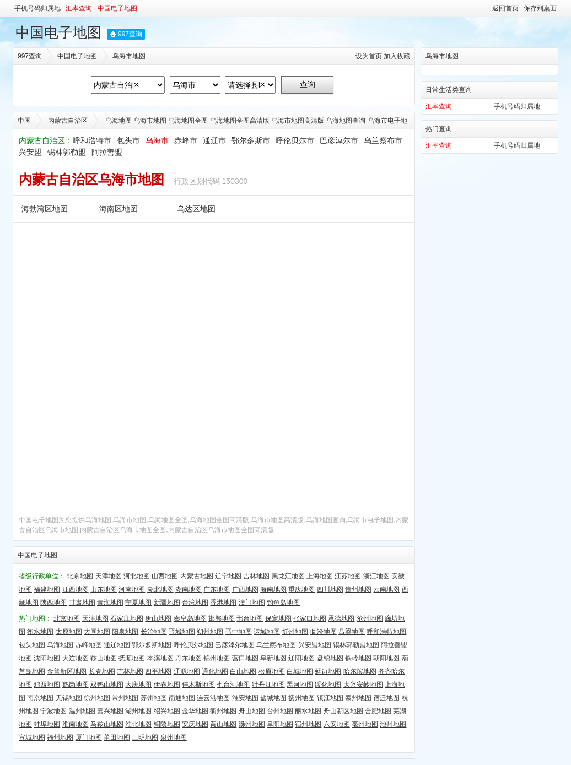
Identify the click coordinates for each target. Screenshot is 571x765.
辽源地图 (187, 671)
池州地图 (393, 724)
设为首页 (368, 56)
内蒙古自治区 (68, 120)
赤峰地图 (89, 645)
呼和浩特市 (92, 140)
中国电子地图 (117, 8)
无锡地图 (69, 698)
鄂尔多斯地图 (151, 645)
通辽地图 (117, 645)
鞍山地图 (103, 658)
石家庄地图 (126, 618)
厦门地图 (89, 737)
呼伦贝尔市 (295, 140)
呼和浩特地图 (386, 632)
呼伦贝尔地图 (193, 645)
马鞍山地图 (106, 724)
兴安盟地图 (314, 645)
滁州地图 (252, 724)
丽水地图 (308, 711)
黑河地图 (300, 684)
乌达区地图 (196, 208)
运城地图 (267, 632)
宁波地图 (53, 711)
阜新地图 (273, 658)
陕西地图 (53, 602)
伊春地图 (167, 684)
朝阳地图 (386, 658)
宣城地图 (32, 737)
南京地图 (40, 698)
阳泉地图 (125, 632)
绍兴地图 (167, 711)
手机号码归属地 (37, 8)
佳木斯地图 (198, 684)
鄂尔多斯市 (250, 140)
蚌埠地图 (47, 724)
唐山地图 (158, 618)
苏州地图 (154, 698)
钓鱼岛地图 (283, 602)
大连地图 (75, 658)
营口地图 (245, 658)
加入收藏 (397, 56)
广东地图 (216, 589)
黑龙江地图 (288, 576)
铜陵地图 (167, 724)
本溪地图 (160, 658)
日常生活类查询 (448, 90)
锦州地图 (216, 658)
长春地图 (102, 671)
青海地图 (110, 602)
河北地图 (136, 576)
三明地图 (145, 737)
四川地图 (330, 589)
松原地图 (271, 671)
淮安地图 (245, 698)
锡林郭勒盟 (66, 152)
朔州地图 (210, 632)
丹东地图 (188, 658)
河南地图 (131, 589)
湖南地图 (188, 589)
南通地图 (182, 698)
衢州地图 (223, 711)
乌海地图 (60, 645)
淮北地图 (138, 724)
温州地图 (82, 711)
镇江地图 (330, 698)
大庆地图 (138, 684)
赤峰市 (185, 140)
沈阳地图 (47, 658)
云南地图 (386, 589)
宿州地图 (308, 724)
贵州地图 (358, 589)
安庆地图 (195, 724)
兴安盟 (30, 152)
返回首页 (505, 8)
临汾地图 (323, 632)
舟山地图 (252, 711)
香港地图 (223, 602)
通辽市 (214, 140)
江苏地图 (348, 576)
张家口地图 (309, 618)
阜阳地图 (280, 724)
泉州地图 (173, 737)
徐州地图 (97, 698)
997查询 (130, 34)
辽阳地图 (301, 658)
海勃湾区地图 (44, 208)
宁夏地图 (138, 602)
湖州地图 (138, 711)
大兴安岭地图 (363, 684)
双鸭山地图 (106, 684)
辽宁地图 (228, 576)
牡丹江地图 (268, 684)
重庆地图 (301, 589)
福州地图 (60, 737)
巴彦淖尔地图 (235, 645)
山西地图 (165, 576)
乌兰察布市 (383, 140)
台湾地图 (195, 602)
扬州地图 (301, 698)
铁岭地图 (358, 658)
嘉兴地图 (110, 711)
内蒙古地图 (196, 576)
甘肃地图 (82, 602)
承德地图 (341, 618)
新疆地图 (167, 602)
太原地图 (69, 632)
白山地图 (243, 671)
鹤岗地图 (75, 684)
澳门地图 (252, 602)
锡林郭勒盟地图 (356, 645)
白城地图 (300, 671)
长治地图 (154, 632)
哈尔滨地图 (359, 671)
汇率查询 (79, 8)
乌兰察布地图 (276, 645)
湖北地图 (160, 589)
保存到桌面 (540, 8)
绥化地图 (328, 684)
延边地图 (328, 671)
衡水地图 (40, 632)
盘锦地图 (330, 658)
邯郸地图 (221, 618)
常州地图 (125, 698)
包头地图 (32, 645)
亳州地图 (365, 724)
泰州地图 (358, 698)
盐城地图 (273, 698)
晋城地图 (182, 632)
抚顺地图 (131, 658)
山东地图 (103, 589)
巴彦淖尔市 (339, 140)
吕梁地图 (351, 632)
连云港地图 (213, 698)
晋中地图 (238, 632)
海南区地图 (118, 208)
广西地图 (245, 589)
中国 (24, 120)
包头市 (128, 140)
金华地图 (195, 711)
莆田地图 (117, 737)
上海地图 (319, 576)
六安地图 (337, 724)
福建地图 (47, 589)
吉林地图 (256, 576)
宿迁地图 (386, 698)
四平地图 (158, 671)
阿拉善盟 (106, 152)
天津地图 (108, 576)
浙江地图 (376, 576)
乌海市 (157, 140)
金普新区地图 (67, 671)
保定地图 (278, 618)
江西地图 (75, 589)
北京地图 (80, 576)
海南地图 (273, 589)
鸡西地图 (47, 684)
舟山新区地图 (343, 711)
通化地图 (215, 671)
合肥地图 (378, 711)
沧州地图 (370, 618)
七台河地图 (233, 684)
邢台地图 (249, 618)
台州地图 (280, 711)
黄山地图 (223, 724)
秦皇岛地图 (190, 618)
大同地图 (97, 632)
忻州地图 (295, 632)
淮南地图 (75, 724)
